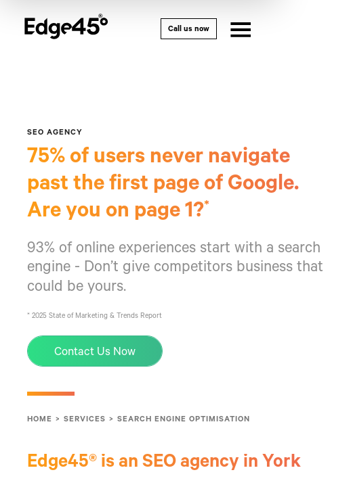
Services (85, 427)
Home (39, 427)
